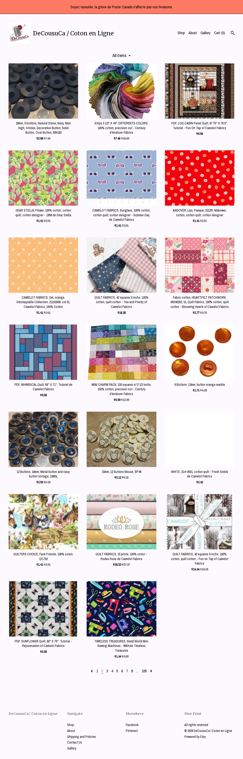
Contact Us (74, 742)
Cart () (219, 32)
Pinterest (132, 731)
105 (144, 671)
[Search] (232, 33)
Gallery (205, 32)
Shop (181, 32)
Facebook (132, 725)
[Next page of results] (151, 671)
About (192, 32)
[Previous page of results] (92, 671)
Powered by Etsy (195, 737)
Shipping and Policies (81, 737)
